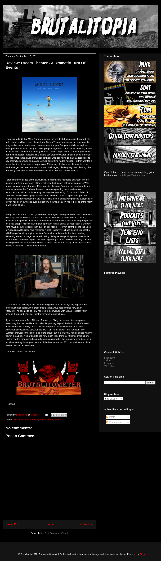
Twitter (107, 360)
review (58, 419)
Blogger (143, 554)
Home (50, 524)
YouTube (109, 366)
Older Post (86, 524)
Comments (113, 422)
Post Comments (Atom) (56, 533)
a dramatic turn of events (26, 419)
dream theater (46, 419)
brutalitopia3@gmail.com (132, 175)
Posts (110, 417)
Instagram (109, 363)
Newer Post (13, 524)
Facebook (109, 357)
